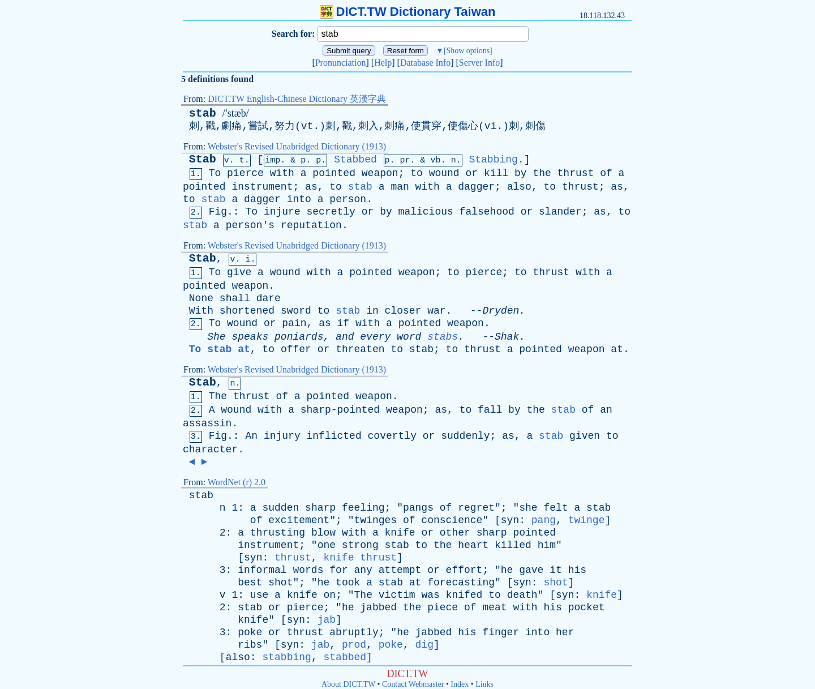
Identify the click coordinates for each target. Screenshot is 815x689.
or (471, 173)
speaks (249, 337)
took (348, 582)
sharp (320, 507)
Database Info (425, 62)
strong (360, 545)
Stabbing (493, 159)
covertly (392, 436)
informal (262, 570)
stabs (442, 337)
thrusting (277, 532)
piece (442, 607)
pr (405, 160)
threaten (360, 349)
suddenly (465, 436)
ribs (250, 645)
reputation (311, 225)
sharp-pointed (340, 410)
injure (282, 211)
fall (490, 410)
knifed (464, 595)
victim (397, 595)
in (372, 310)
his (577, 570)
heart (473, 545)
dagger (476, 186)
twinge (586, 520)
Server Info (479, 62)
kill (496, 173)
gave (531, 570)
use (259, 595)
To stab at (219, 349)
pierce (245, 173)
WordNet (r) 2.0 (236, 482)
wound (444, 173)
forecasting (461, 582)
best (250, 582)
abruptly (353, 632)
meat (494, 607)
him (547, 545)
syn (510, 520)
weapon (380, 173)
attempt (400, 570)
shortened (247, 310)
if (343, 323)
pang (543, 520)
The (218, 396)
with (282, 173)
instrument (262, 186)
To (215, 173)
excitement (298, 520)
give (239, 272)
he (507, 570)
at (617, 349)
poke (250, 632)
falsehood (487, 211)
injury (282, 436)
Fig (218, 211)
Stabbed (355, 159)
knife (400, 532)
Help (383, 62)
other (455, 532)
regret (476, 507)
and (345, 337)
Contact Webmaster (413, 684)
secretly (331, 211)
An (251, 436)
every (375, 337)
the (542, 173)
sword (296, 310)
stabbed (344, 657)
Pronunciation (340, 62)
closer (403, 310)
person (347, 199)
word (409, 337)
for (338, 570)
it (556, 570)
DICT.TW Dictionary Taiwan (408, 12)
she (528, 507)
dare (268, 298)
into (299, 199)
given (584, 436)
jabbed (378, 607)
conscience (451, 520)
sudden (280, 507)
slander (560, 211)
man (400, 186)
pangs (418, 507)
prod (354, 645)
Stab (202, 159)
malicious (425, 211)
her (565, 632)
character (210, 449)
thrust (575, 173)
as (311, 186)
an (606, 410)
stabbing (286, 657)
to (416, 173)
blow (323, 532)
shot (280, 582)
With (201, 310)
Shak (507, 337)
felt (555, 507)
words (308, 570)
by (520, 173)
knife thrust (360, 557)
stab (202, 113)
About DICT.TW (348, 684)
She (216, 337)
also (519, 186)
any (363, 570)
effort (464, 570)
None (201, 298)
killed (513, 545)
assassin (207, 423)
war (436, 310)
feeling (363, 507)
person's (250, 225)
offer (296, 349)
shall (235, 298)
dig (424, 645)
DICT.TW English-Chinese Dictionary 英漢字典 (297, 99)
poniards (298, 337)
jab (327, 620)
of (606, 173)
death (522, 595)
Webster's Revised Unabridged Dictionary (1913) (297, 146)
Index (460, 684)
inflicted (334, 436)
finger (500, 632)
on (330, 595)
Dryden (500, 310)
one (327, 545)
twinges (375, 520)
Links (484, 684)
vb (436, 160)
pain (294, 323)
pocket (586, 607)
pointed (333, 173)
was (430, 595)
